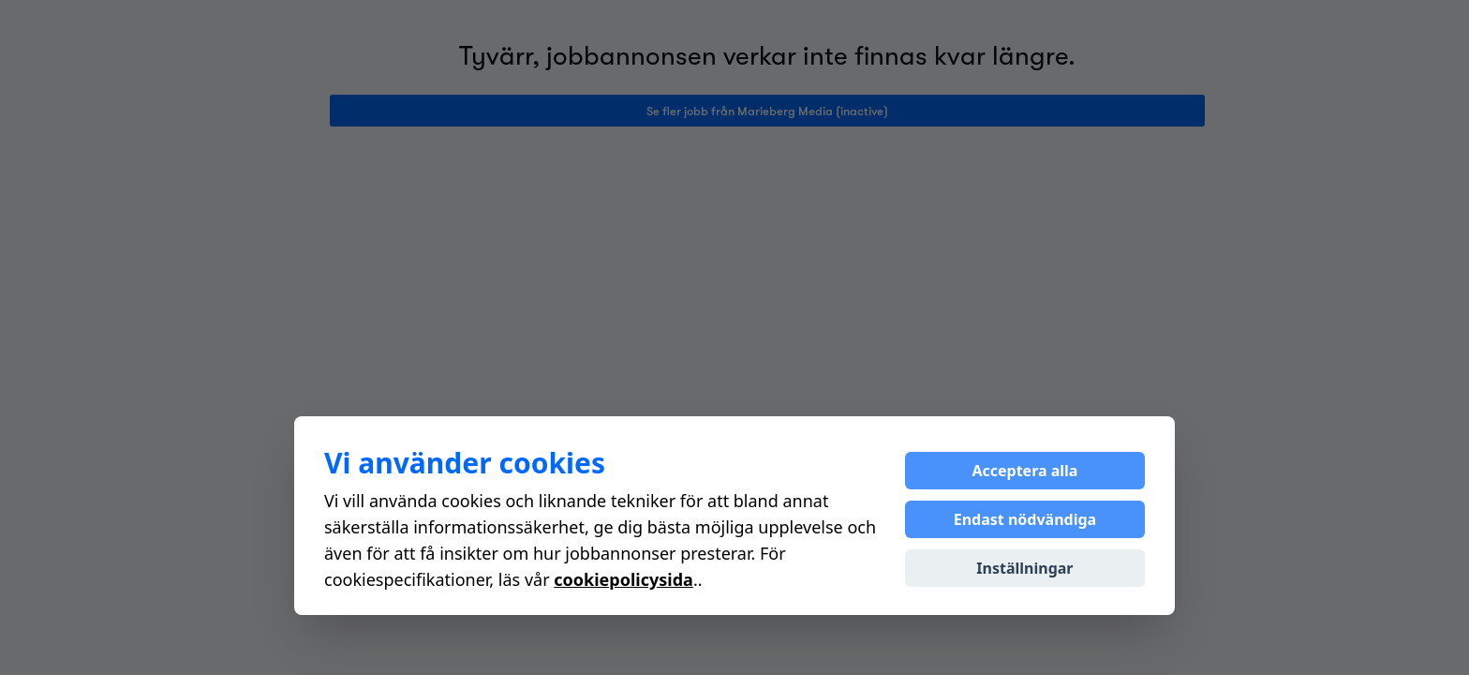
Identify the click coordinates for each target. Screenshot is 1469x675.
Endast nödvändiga (1025, 519)
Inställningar (1024, 568)
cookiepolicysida (623, 579)
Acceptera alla (1024, 470)
